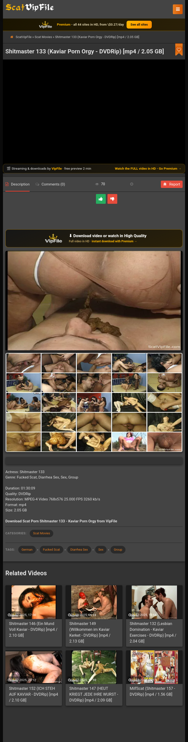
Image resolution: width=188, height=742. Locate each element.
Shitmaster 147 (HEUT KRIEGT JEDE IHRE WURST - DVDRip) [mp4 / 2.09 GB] (93, 695)
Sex (103, 550)
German (27, 550)
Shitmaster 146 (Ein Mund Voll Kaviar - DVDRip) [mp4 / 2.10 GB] (33, 630)
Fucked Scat (52, 550)
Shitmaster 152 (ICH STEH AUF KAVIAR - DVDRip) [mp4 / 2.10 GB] (33, 695)
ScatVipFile (24, 37)
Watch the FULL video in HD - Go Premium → (148, 168)
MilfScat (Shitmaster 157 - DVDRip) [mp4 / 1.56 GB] (152, 692)
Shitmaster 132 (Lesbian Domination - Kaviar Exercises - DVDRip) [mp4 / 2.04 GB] (153, 633)
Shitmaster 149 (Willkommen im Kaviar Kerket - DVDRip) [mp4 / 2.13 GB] (89, 633)
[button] (178, 9)
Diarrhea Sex (81, 550)
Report (171, 184)
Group (122, 550)
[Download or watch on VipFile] (94, 238)
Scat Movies (43, 37)
